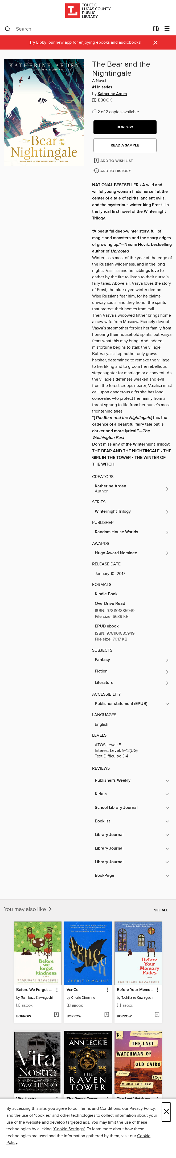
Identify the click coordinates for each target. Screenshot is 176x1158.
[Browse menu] (167, 28)
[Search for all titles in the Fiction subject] (132, 672)
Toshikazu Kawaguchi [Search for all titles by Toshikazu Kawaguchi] (37, 998)
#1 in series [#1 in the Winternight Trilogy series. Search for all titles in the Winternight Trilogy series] (102, 87)
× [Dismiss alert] (155, 42)
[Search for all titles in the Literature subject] (132, 683)
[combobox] (77, 29)
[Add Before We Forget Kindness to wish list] (56, 1015)
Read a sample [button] (125, 145)
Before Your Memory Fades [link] (136, 990)
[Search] (7, 29)
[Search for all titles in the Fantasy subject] (132, 660)
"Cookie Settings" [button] (69, 1129)
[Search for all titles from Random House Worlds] (132, 532)
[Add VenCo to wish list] (106, 1015)
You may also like (28, 909)
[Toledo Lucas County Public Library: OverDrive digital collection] (88, 11)
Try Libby (37, 42)
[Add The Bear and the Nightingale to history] (112, 171)
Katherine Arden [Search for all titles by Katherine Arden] (112, 94)
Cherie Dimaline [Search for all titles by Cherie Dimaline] (83, 998)
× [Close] (166, 1112)
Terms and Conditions (100, 1108)
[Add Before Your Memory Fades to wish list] (157, 1015)
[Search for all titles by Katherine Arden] (132, 489)
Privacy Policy (142, 1108)
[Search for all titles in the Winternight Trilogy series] (132, 511)
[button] (125, 127)
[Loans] (156, 29)
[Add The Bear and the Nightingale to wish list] (113, 160)
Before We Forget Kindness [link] (35, 990)
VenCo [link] (73, 990)
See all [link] (161, 910)
